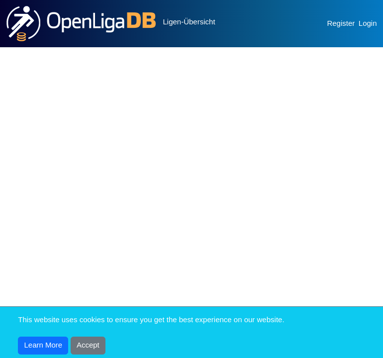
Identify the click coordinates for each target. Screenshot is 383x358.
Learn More (43, 345)
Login (368, 23)
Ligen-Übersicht (189, 21)
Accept (88, 345)
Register (341, 23)
